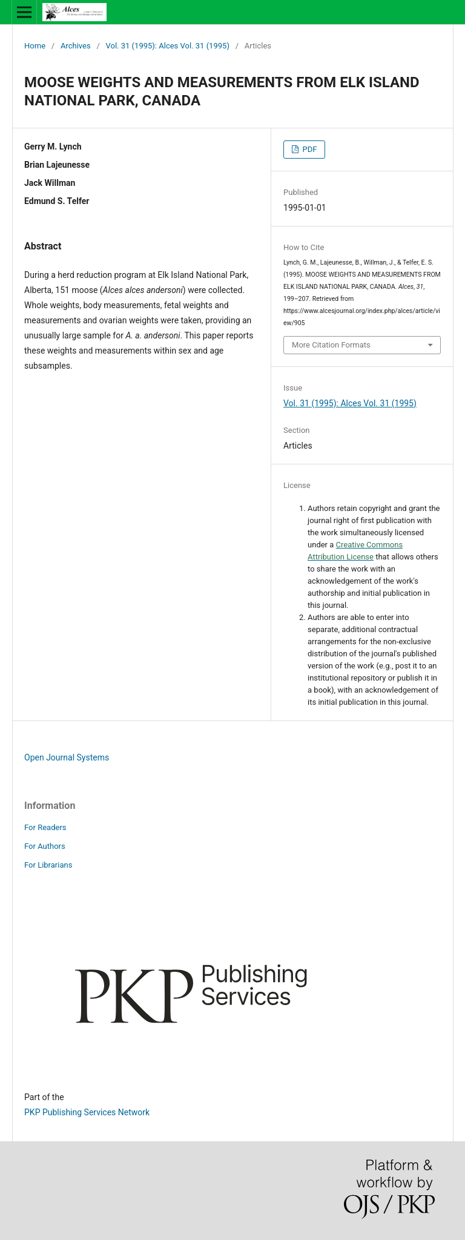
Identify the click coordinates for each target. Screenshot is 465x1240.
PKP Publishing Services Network (87, 1112)
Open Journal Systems (66, 757)
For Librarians (48, 864)
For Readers (45, 827)
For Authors (44, 846)
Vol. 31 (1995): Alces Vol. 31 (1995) (167, 45)
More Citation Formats (331, 344)
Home (34, 45)
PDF (308, 149)
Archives (76, 45)
